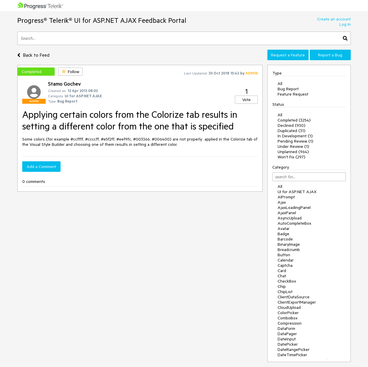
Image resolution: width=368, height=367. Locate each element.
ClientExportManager (297, 302)
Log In (345, 24)
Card (282, 270)
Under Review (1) (293, 146)
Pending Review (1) (295, 141)
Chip (282, 286)
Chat (282, 275)
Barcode (285, 239)
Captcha (285, 265)
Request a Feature (288, 55)
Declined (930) (291, 125)
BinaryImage (289, 244)
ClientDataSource (293, 297)
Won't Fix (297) (291, 157)
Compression (290, 323)
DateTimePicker (292, 354)
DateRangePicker (293, 349)
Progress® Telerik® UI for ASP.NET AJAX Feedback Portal (101, 20)
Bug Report (288, 88)
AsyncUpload (290, 218)
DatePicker (288, 344)
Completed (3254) (294, 120)
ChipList (285, 291)
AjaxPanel (287, 212)
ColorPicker (288, 312)
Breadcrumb (289, 249)
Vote (246, 99)
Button (284, 254)
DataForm (286, 328)
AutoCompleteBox (294, 223)
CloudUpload (289, 307)
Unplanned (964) (293, 151)
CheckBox (287, 281)
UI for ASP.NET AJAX (297, 191)
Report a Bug (330, 55)
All (280, 83)
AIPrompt (286, 197)
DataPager (287, 333)
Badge (283, 233)
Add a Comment (41, 166)
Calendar (286, 260)
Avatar (284, 228)
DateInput (287, 339)
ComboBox (288, 318)
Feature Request (293, 94)
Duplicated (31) (291, 130)
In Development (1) (295, 136)
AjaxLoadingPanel (294, 207)
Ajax (282, 202)
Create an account (334, 19)
